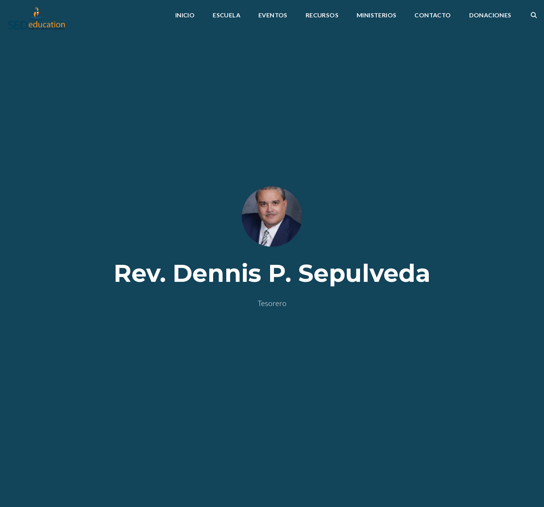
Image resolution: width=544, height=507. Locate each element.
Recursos (322, 15)
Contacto (432, 15)
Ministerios (376, 15)
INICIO (185, 15)
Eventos (272, 15)
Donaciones (490, 15)
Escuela (226, 15)
